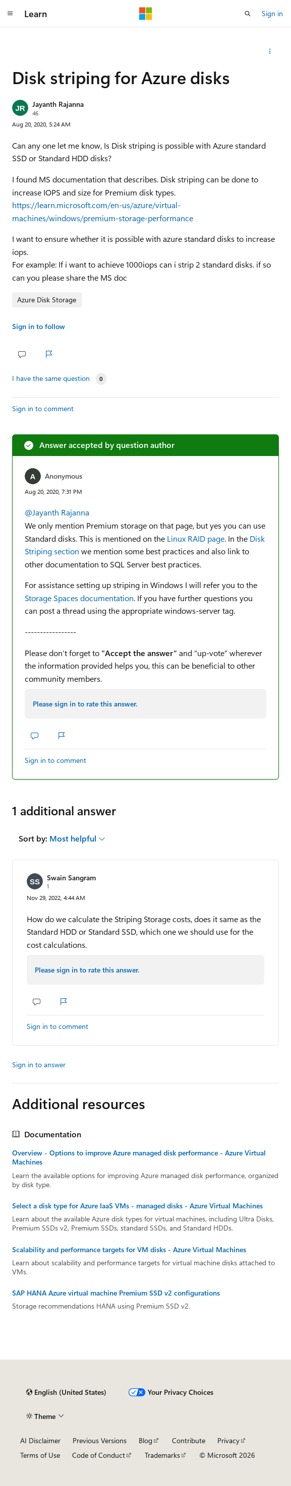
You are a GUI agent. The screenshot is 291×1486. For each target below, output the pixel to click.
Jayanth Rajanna (58, 104)
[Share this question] (270, 51)
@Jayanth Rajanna (57, 512)
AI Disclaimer (40, 1440)
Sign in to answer (39, 1064)
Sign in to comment (43, 408)
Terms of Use (40, 1455)
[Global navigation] (10, 14)
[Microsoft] (145, 13)
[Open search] (248, 14)
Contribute (188, 1440)
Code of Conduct (98, 1455)
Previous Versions (100, 1440)
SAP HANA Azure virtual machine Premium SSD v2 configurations (116, 1293)
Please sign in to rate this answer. (85, 703)
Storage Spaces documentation (79, 598)
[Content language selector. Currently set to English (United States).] (66, 1392)
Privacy (228, 1440)
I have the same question (51, 378)
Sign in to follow (38, 326)
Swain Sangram (71, 877)
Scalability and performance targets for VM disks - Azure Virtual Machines (129, 1249)
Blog (145, 1440)
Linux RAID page (195, 538)
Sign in (272, 13)
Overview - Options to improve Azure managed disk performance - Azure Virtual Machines (139, 1157)
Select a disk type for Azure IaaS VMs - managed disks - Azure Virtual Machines (137, 1205)
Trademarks (162, 1455)
